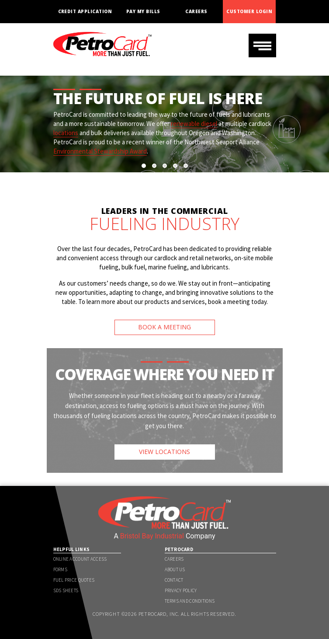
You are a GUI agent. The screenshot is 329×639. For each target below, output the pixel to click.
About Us (175, 569)
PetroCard (179, 549)
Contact (174, 580)
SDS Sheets (66, 590)
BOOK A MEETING (164, 327)
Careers (196, 11)
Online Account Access (80, 559)
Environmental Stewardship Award (100, 151)
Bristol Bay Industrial (152, 536)
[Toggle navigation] (262, 45)
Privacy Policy (181, 590)
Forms (60, 569)
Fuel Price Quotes (74, 580)
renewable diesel (194, 123)
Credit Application (85, 11)
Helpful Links (71, 549)
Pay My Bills (143, 11)
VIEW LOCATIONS (164, 451)
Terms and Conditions (190, 601)
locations (65, 133)
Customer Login (249, 11)
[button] (144, 165)
